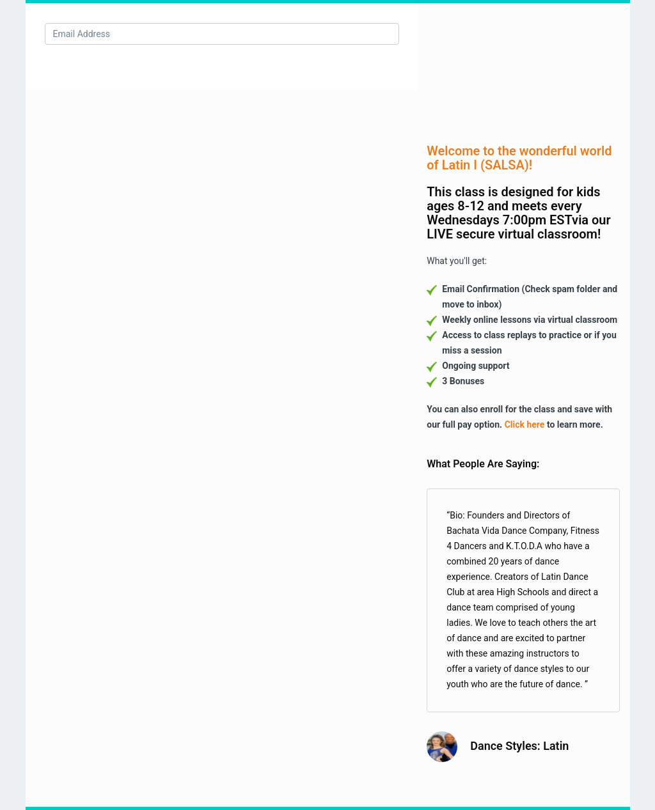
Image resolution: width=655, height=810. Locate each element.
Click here (525, 424)
